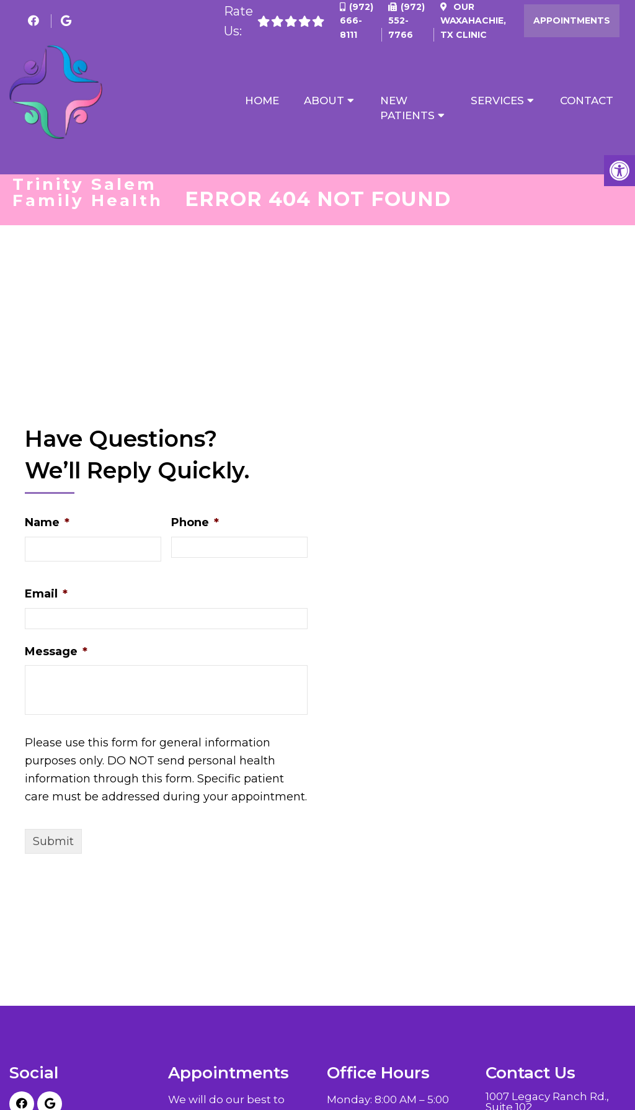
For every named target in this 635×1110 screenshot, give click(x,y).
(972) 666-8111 (356, 20)
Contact (586, 100)
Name (47, 523)
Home (262, 100)
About (324, 100)
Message (56, 653)
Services (497, 100)
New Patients (407, 108)
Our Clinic (473, 20)
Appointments (571, 20)
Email (46, 595)
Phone (195, 523)
